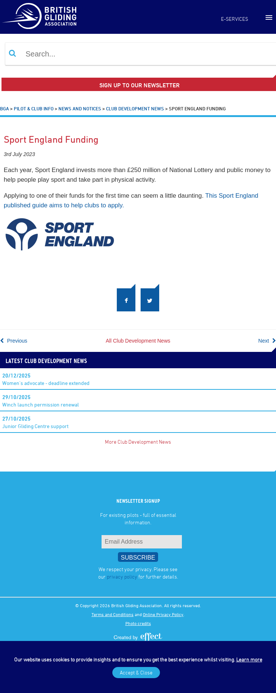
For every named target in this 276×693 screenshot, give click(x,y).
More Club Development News (138, 441)
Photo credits (138, 623)
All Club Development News (138, 341)
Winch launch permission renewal (40, 401)
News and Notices (79, 108)
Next (267, 341)
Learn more (249, 659)
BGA (4, 108)
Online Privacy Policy (163, 614)
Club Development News (135, 108)
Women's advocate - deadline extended (46, 379)
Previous (13, 341)
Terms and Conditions (113, 614)
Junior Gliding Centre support (35, 422)
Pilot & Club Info (34, 108)
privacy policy (122, 576)
